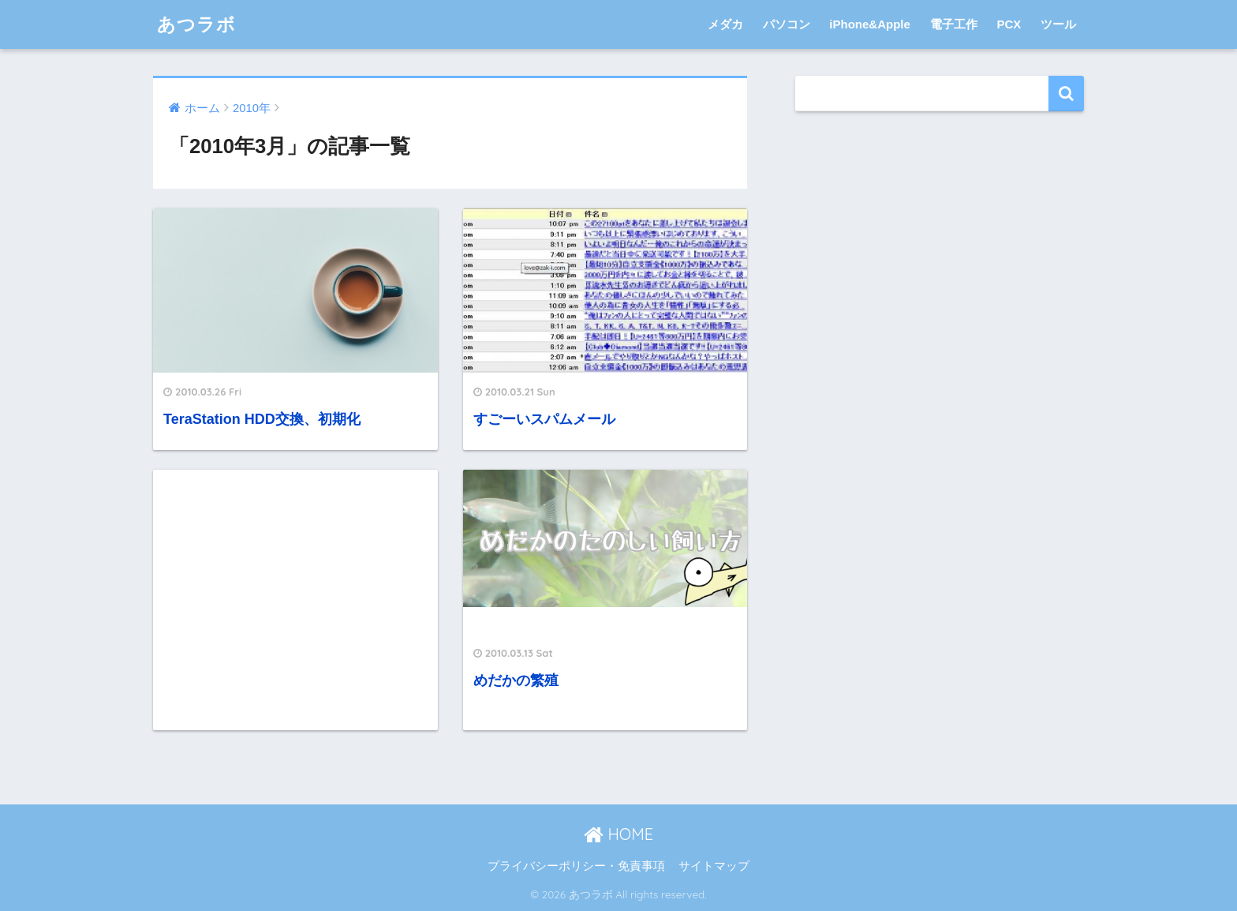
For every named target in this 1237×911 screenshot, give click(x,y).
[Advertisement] (295, 600)
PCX (1008, 24)
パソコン (786, 24)
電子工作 (953, 24)
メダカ (725, 24)
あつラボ (196, 24)
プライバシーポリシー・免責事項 (576, 866)
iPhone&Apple (869, 24)
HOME (618, 834)
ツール (1058, 24)
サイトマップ (713, 866)
